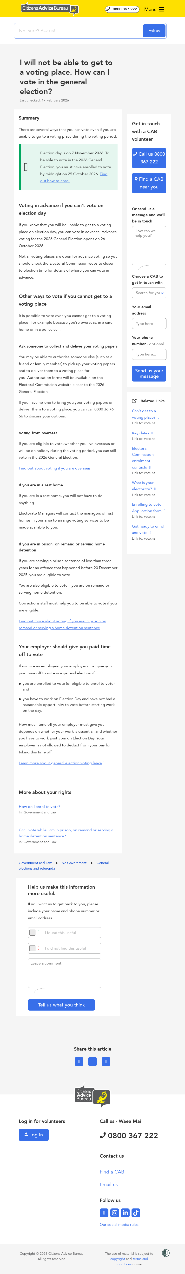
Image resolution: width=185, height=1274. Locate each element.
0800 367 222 (122, 9)
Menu (154, 9)
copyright (118, 1259)
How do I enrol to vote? (39, 806)
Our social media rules (119, 1224)
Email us (109, 1184)
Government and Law (36, 863)
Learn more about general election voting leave (60, 763)
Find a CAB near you (149, 183)
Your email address (141, 310)
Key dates (141, 433)
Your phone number (148, 341)
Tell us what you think (61, 1005)
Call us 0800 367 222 (149, 158)
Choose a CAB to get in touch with (147, 279)
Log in (34, 1135)
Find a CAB (112, 1172)
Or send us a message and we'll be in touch (148, 215)
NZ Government (74, 863)
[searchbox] (79, 30)
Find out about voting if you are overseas (55, 468)
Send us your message (149, 374)
